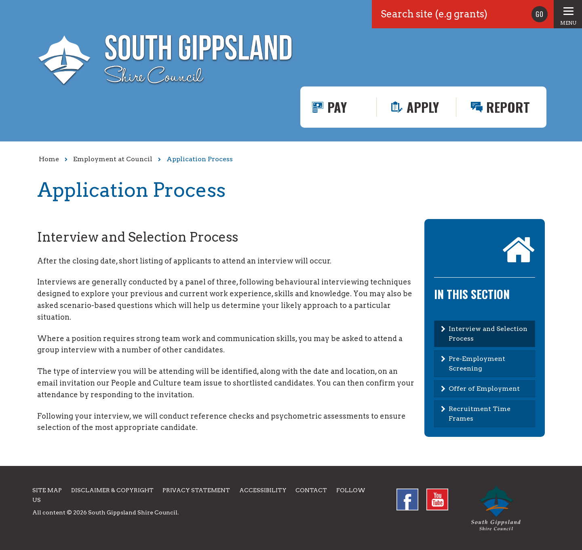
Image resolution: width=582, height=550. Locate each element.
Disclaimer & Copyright (112, 490)
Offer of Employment (484, 388)
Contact (311, 490)
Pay (337, 106)
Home (49, 159)
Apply (423, 106)
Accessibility (263, 490)
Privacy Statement (196, 490)
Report (508, 106)
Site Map (47, 490)
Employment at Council (112, 159)
